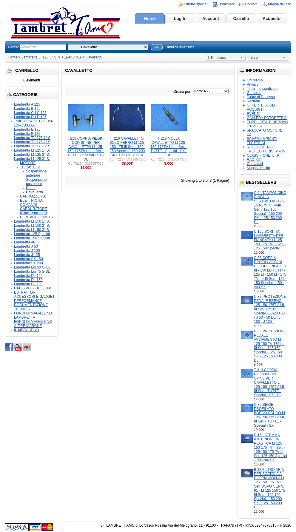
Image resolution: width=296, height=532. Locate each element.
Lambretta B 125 (27, 109)
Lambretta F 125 (27, 134)
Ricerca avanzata (179, 47)
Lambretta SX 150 (28, 259)
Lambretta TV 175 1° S (32, 138)
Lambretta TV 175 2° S (32, 142)
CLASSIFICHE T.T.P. (263, 155)
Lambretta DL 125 (28, 276)
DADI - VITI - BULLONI (32, 288)
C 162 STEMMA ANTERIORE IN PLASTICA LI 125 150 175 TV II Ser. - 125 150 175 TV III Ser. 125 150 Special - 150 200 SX (270, 447)
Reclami (253, 101)
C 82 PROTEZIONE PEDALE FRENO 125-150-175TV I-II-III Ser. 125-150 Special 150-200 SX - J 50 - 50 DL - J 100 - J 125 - (270, 309)
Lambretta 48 (24, 242)
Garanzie (254, 93)
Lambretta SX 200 (28, 263)
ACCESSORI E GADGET (34, 296)
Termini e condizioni (262, 89)
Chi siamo (255, 80)
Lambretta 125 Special (32, 234)
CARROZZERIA (33, 196)
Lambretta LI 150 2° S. (32, 225)
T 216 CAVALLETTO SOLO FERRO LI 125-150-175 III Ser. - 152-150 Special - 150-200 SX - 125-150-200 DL (127, 146)
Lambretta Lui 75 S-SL (32, 271)
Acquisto (271, 18)
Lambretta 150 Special (32, 238)
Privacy (252, 84)
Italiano (217, 57)
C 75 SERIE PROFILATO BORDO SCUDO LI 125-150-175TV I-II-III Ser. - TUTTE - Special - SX (269, 415)
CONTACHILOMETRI (37, 217)
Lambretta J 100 (27, 251)
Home (150, 18)
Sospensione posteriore (36, 182)
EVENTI (253, 114)
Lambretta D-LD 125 (30, 117)
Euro (254, 57)
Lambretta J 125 (27, 255)
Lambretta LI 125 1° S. (32, 150)
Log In (180, 18)
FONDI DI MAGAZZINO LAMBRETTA (33, 315)
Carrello (241, 18)
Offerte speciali (196, 4)
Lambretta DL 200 (28, 284)
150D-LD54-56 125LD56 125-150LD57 (33, 123)
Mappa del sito (279, 4)
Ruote (31, 188)
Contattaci (255, 164)
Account (210, 18)
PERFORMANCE (28, 301)
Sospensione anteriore (36, 173)
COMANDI (28, 205)
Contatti (251, 4)
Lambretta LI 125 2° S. (32, 154)
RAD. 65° (254, 160)
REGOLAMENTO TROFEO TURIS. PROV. (266, 149)
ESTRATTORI (25, 292)
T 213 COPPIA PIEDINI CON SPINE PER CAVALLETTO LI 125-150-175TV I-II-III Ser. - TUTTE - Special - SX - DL (269, 382)
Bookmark (227, 4)
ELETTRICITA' (31, 200)
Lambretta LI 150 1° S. (32, 221)
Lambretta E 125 (27, 129)
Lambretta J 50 (26, 246)
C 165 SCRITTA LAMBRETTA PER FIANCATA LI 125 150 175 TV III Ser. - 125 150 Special (270, 239)
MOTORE (28, 163)
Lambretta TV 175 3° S (32, 146)
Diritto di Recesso (261, 97)
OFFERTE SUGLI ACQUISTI (261, 107)
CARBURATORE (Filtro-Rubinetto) (33, 211)
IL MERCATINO (26, 330)
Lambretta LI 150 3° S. (32, 230)
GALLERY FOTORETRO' (267, 118)
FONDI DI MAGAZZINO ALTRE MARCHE (33, 324)
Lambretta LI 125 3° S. (39, 57)
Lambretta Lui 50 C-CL (32, 267)
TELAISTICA (71, 57)
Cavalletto (93, 57)
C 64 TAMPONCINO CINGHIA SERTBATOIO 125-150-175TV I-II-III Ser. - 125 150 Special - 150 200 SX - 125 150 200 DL (270, 207)
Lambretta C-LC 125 (30, 113)
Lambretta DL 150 (28, 280)
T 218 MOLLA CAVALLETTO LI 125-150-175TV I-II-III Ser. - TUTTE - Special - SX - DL (168, 146)
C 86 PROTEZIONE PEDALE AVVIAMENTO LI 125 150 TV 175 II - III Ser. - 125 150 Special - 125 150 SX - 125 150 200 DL (270, 346)
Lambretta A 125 (27, 104)
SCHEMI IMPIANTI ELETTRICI (262, 141)
